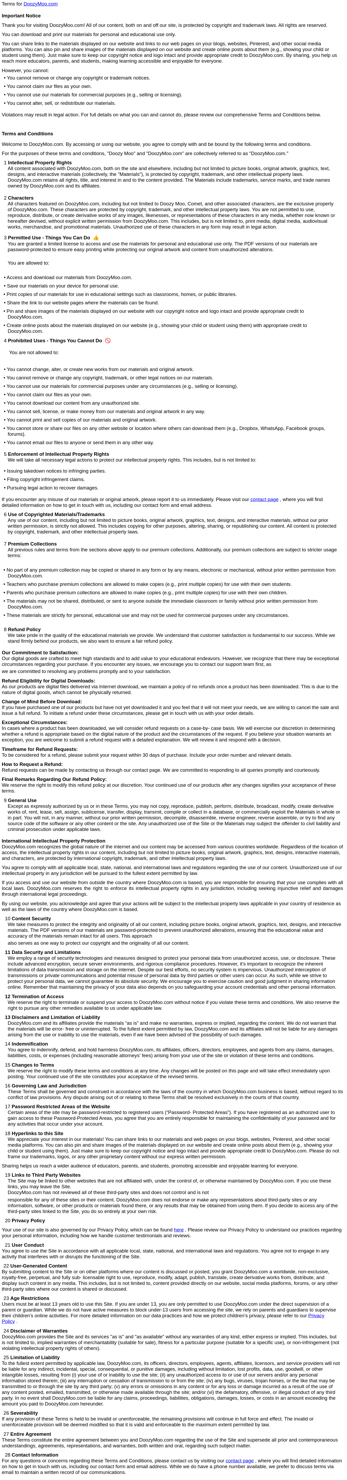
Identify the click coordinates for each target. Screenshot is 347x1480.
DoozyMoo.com (41, 4)
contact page (264, 499)
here (179, 1229)
